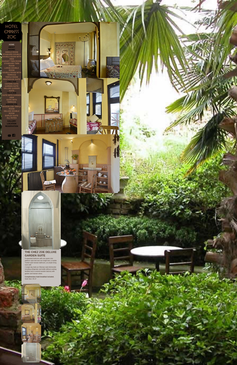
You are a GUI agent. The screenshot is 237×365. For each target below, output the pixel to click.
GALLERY (11, 121)
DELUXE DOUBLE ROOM (11, 112)
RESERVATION (11, 126)
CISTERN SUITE (11, 84)
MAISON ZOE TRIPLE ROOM (11, 108)
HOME (11, 45)
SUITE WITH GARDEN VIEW (11, 96)
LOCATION (11, 124)
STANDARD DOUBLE (12, 54)
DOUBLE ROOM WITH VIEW (11, 58)
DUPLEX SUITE (11, 116)
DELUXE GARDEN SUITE (11, 89)
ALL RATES (12, 118)
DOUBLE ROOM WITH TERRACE (11, 74)
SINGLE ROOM (11, 52)
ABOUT (11, 47)
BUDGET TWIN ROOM (11, 61)
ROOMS (11, 50)
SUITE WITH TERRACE (11, 101)
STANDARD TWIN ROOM (11, 64)
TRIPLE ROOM (11, 77)
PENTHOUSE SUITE (11, 79)
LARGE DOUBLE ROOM (11, 69)
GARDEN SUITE (12, 86)
